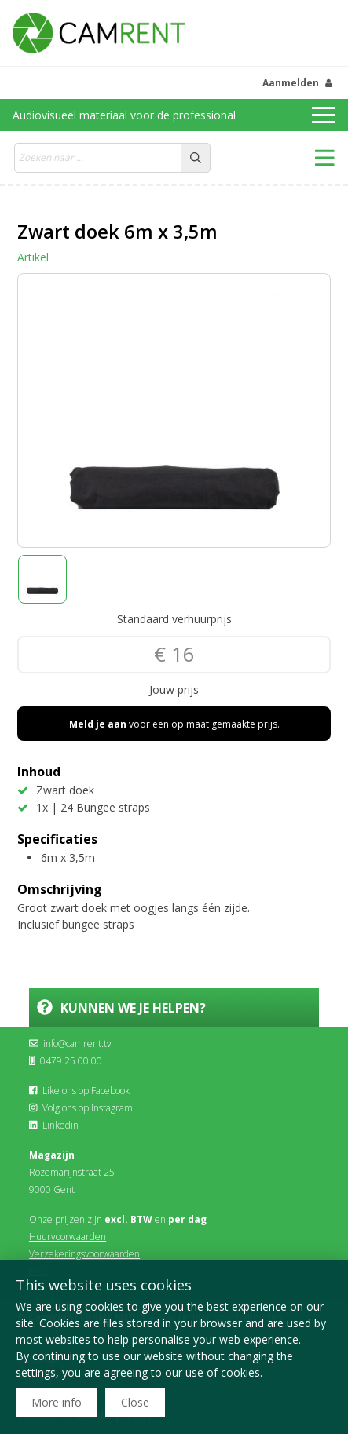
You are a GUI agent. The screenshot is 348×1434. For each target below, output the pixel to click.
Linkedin (54, 1125)
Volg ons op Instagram (81, 1108)
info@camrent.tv (70, 1043)
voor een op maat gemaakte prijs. (174, 724)
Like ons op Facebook (79, 1090)
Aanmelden (290, 82)
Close (135, 1402)
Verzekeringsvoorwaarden (84, 1254)
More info (56, 1402)
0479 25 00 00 (65, 1060)
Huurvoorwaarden (67, 1236)
